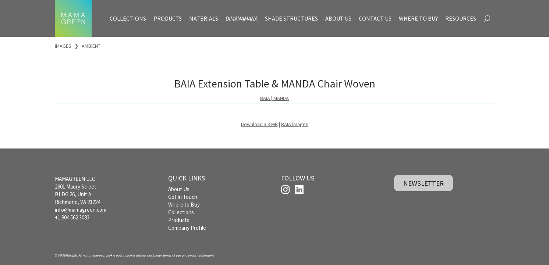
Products (179, 219)
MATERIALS (203, 18)
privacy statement (201, 255)
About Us (179, 189)
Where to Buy (184, 204)
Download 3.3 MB (259, 124)
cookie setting (135, 255)
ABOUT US (338, 18)
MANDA (281, 98)
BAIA (265, 98)
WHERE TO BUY (418, 18)
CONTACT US (375, 18)
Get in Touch (182, 196)
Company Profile (187, 227)
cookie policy (115, 255)
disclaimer (154, 255)
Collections (181, 212)
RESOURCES (460, 18)
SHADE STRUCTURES (291, 18)
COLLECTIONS (128, 18)
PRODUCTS (167, 18)
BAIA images (294, 124)
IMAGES (63, 46)
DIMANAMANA (242, 18)
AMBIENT (91, 46)
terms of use (172, 255)
